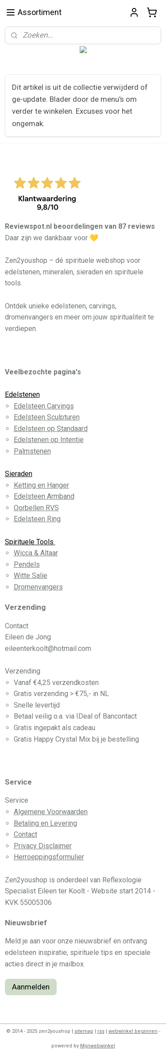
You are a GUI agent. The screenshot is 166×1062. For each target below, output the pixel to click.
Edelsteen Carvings (44, 406)
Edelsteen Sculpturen (47, 417)
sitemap (83, 1031)
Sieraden (18, 473)
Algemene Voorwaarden (51, 812)
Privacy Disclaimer (43, 846)
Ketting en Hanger (41, 485)
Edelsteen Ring (37, 519)
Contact (25, 834)
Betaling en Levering (45, 823)
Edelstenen (22, 394)
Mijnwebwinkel (97, 1046)
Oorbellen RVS (36, 508)
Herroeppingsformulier (49, 857)
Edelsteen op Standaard (51, 428)
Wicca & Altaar (36, 553)
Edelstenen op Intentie (49, 439)
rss (100, 1031)
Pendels (27, 564)
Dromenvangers (38, 587)
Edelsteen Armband (44, 496)
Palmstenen (32, 451)
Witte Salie (30, 575)
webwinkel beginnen (133, 1031)
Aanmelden (31, 986)
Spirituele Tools (30, 542)
